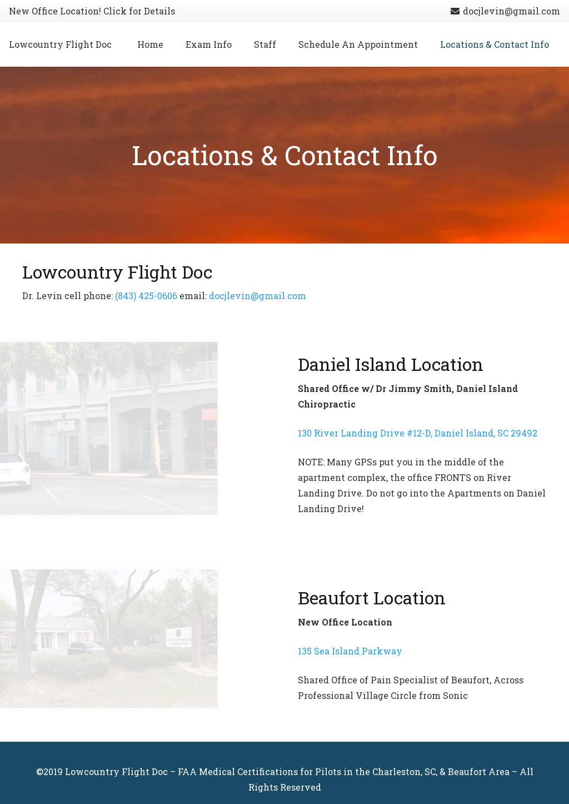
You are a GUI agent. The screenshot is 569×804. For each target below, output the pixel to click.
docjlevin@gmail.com (257, 295)
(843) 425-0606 (146, 295)
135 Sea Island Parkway (350, 651)
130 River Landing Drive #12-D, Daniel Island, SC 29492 (417, 433)
